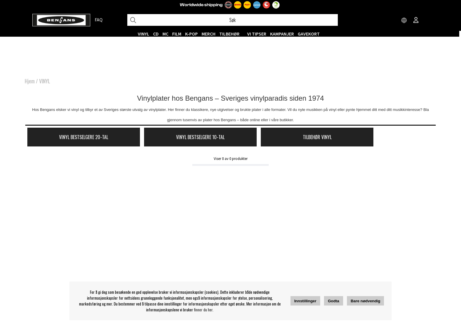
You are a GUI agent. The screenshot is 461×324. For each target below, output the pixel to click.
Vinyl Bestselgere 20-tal (75, 138)
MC (167, 34)
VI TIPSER (258, 34)
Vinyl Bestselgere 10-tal (176, 138)
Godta (333, 301)
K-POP (193, 34)
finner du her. (203, 310)
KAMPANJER (284, 34)
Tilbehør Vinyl (277, 138)
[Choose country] (404, 20)
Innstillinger (305, 301)
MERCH (210, 34)
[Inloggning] (416, 20)
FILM (178, 34)
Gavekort (311, 34)
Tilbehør (231, 34)
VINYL (145, 34)
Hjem (30, 82)
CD (158, 34)
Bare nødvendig (365, 301)
